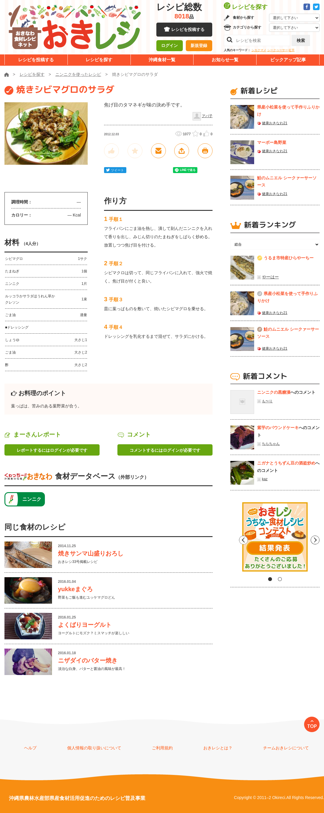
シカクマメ (258, 50)
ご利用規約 (162, 747)
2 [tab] (280, 579)
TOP (312, 726)
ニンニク (31, 499)
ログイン (169, 46)
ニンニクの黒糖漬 (273, 392)
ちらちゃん (271, 444)
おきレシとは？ (217, 747)
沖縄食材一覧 (162, 59)
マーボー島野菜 (271, 142)
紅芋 (292, 50)
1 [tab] (270, 579)
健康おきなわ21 (274, 123)
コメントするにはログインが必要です (165, 450)
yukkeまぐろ (75, 589)
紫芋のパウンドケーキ (278, 427)
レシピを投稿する (188, 29)
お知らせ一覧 (225, 59)
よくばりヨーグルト (84, 624)
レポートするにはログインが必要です (52, 450)
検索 (301, 40)
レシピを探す (99, 59)
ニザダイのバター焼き (87, 660)
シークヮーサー (277, 50)
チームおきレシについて (286, 747)
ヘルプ (30, 747)
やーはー (270, 276)
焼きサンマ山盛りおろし (90, 553)
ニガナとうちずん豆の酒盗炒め (286, 463)
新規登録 (199, 46)
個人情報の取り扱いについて (94, 747)
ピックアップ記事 (288, 59)
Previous (234, 539)
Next (315, 539)
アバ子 (207, 116)
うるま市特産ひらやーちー (289, 257)
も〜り (267, 401)
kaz (265, 479)
